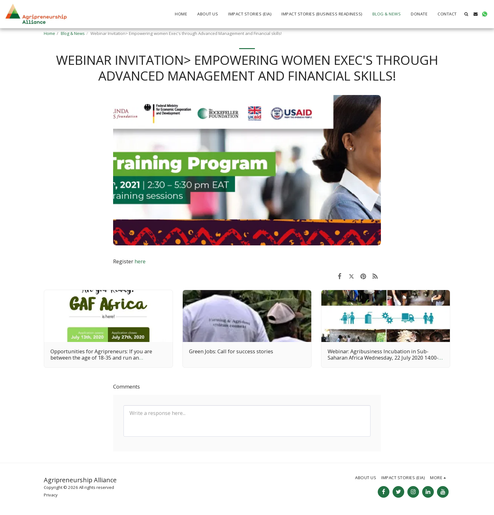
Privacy (51, 495)
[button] (466, 14)
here (140, 261)
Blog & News (73, 33)
